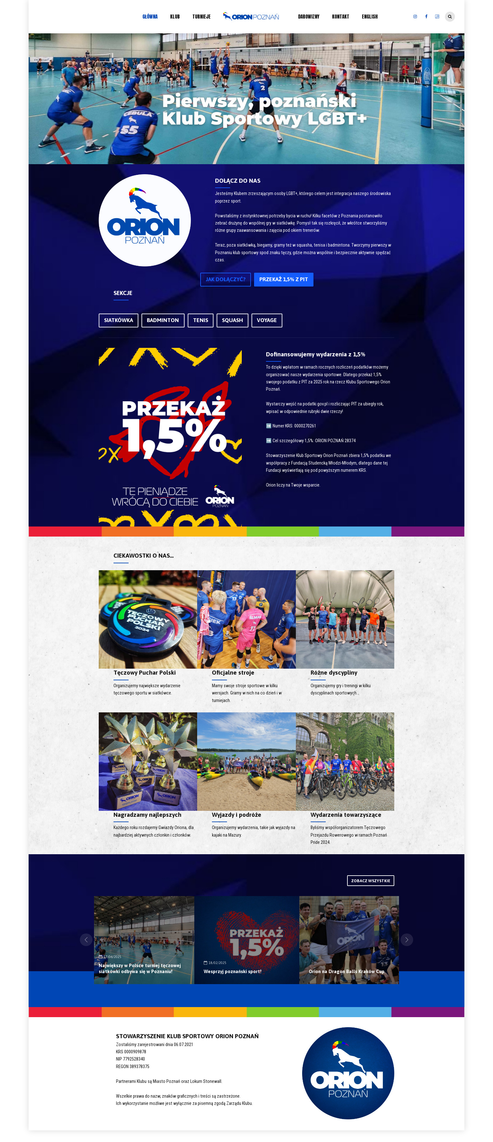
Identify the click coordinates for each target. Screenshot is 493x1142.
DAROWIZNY (308, 16)
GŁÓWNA (150, 16)
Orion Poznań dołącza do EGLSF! (136, 973)
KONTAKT (340, 16)
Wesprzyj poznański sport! (339, 973)
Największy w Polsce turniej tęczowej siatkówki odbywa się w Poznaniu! (242, 966)
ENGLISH (370, 16)
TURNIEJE (201, 16)
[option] (141, 943)
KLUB (175, 16)
